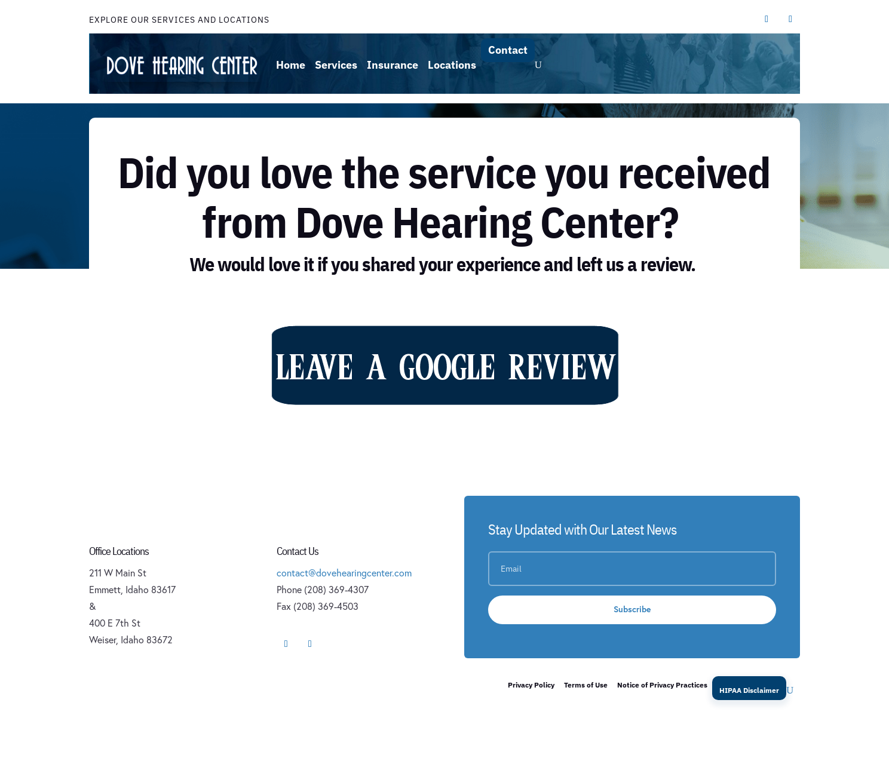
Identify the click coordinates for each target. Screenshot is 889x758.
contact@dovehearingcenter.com (344, 573)
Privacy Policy (531, 684)
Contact (508, 50)
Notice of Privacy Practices (662, 684)
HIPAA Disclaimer (749, 690)
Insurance (392, 65)
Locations (452, 65)
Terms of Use (586, 684)
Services (336, 65)
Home (290, 65)
